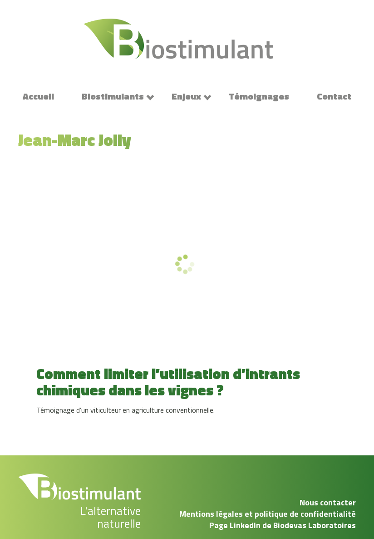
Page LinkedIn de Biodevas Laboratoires (282, 525)
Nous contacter (328, 502)
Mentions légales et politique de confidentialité (267, 514)
